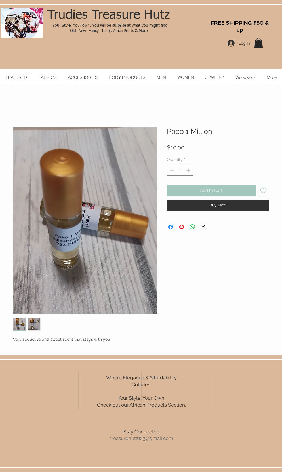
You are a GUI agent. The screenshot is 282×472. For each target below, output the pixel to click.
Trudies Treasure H (100, 15)
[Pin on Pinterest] (181, 226)
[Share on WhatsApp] (192, 226)
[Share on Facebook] (170, 226)
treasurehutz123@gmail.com (141, 438)
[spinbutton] (180, 170)
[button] (258, 43)
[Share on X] (203, 226)
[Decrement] (171, 170)
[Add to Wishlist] (263, 190)
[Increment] (189, 170)
